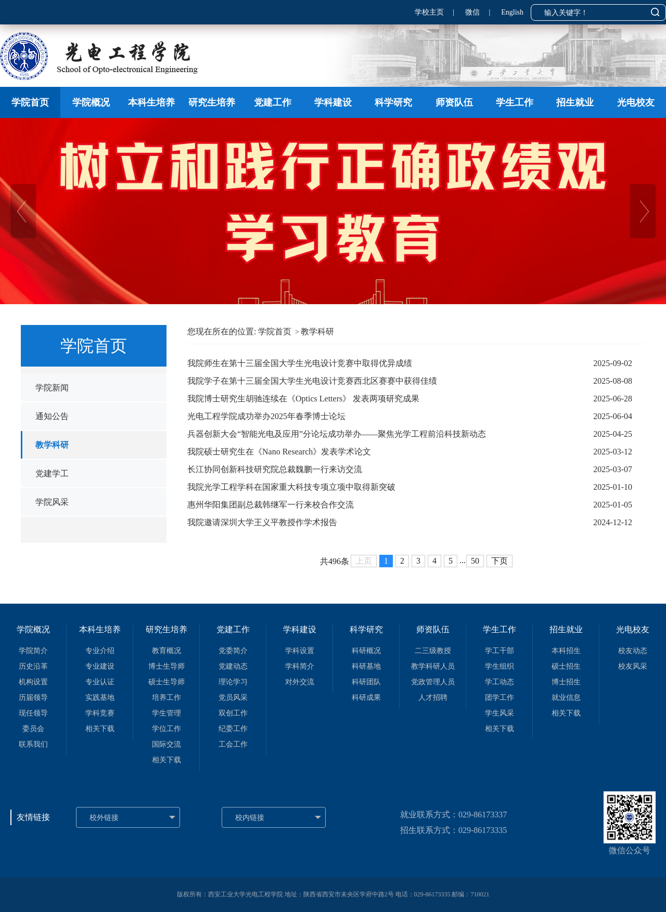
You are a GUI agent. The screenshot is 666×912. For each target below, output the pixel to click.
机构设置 (33, 682)
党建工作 (272, 102)
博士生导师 (166, 666)
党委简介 (233, 651)
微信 (472, 12)
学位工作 (166, 729)
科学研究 (393, 102)
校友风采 (632, 666)
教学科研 (52, 444)
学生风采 (499, 713)
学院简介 (33, 651)
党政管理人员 (433, 682)
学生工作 (514, 102)
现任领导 (33, 713)
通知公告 (52, 416)
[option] (333, 211)
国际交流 (166, 744)
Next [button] (661, 211)
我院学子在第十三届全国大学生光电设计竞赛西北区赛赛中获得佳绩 (312, 380)
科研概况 (366, 651)
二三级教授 (433, 651)
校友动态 (632, 651)
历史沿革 (33, 666)
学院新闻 (52, 387)
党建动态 (233, 666)
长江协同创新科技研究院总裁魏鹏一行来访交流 (274, 469)
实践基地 (99, 697)
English (512, 12)
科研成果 (366, 697)
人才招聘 (432, 697)
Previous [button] (5, 211)
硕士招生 (566, 666)
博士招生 (566, 682)
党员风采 (233, 697)
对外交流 (299, 682)
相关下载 (99, 729)
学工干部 (499, 651)
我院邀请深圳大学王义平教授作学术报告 (262, 522)
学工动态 (499, 682)
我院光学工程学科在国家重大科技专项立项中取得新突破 (291, 487)
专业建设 (99, 666)
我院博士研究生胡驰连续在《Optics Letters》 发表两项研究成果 (303, 398)
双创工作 (233, 713)
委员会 (33, 729)
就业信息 (566, 697)
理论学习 (233, 682)
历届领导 (33, 697)
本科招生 (566, 651)
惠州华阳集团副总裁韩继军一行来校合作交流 (270, 504)
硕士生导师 (166, 682)
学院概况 (91, 102)
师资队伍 (454, 102)
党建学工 (52, 473)
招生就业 (575, 102)
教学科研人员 (433, 666)
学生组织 (499, 666)
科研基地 (366, 666)
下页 (499, 560)
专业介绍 (99, 651)
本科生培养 (151, 102)
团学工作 (499, 697)
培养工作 (166, 697)
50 (475, 560)
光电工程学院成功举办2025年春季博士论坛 (266, 416)
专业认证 (99, 682)
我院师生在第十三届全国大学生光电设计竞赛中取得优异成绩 (299, 363)
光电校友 (636, 102)
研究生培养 (211, 102)
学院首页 (30, 102)
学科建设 (333, 102)
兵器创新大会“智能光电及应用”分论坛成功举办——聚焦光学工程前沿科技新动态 (336, 433)
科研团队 (366, 682)
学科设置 (299, 651)
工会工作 (233, 744)
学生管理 (166, 713)
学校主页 (429, 12)
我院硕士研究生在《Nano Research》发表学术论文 (279, 451)
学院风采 (52, 502)
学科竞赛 (99, 713)
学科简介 (299, 666)
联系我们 (33, 744)
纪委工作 (233, 729)
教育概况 (166, 651)
